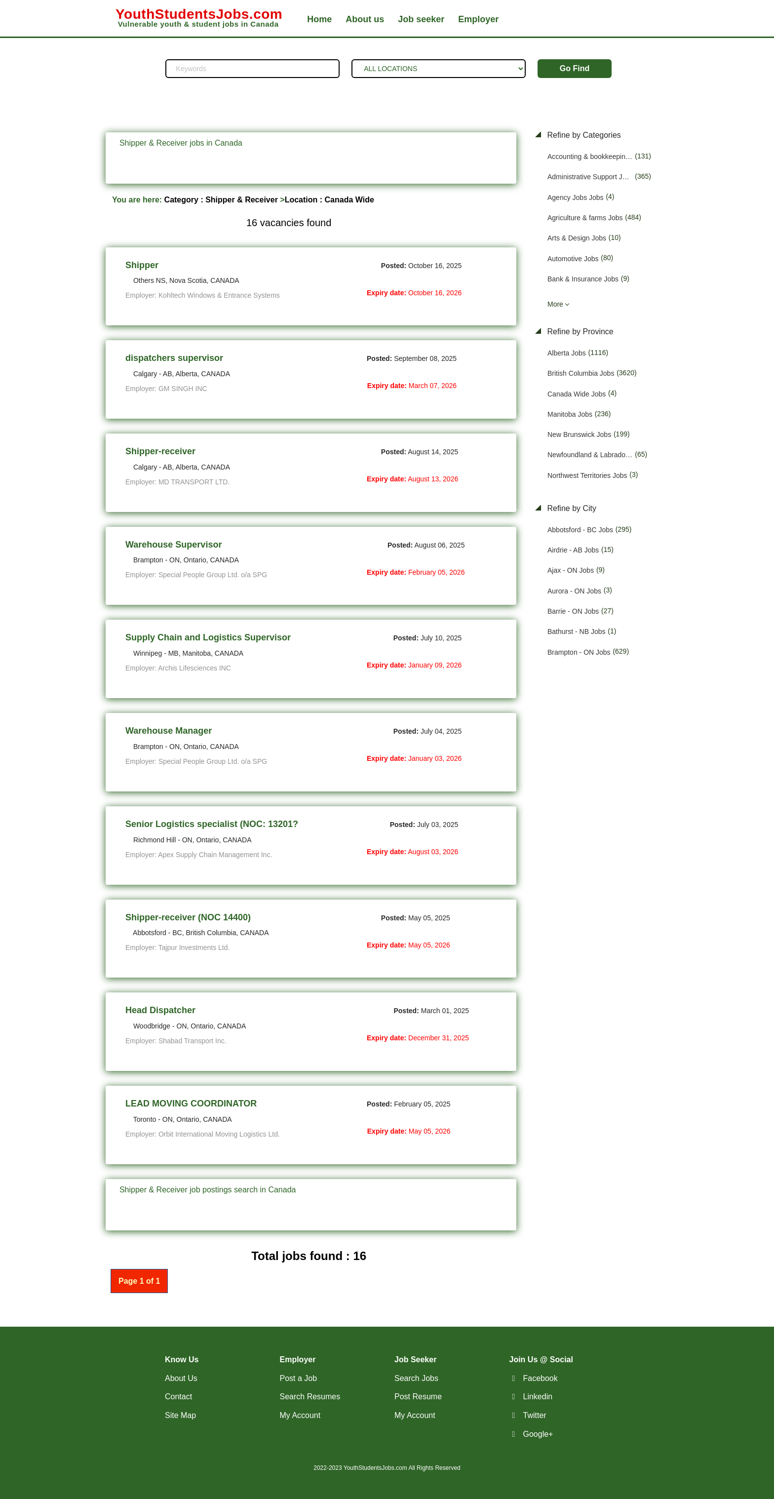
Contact (178, 1396)
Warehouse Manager (168, 731)
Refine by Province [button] (579, 331)
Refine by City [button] (570, 508)
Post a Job (298, 1378)
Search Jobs (416, 1378)
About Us (181, 1378)
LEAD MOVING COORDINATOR (191, 1103)
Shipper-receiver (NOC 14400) (188, 917)
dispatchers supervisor (174, 358)
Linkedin (538, 1396)
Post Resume (418, 1396)
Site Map (180, 1415)
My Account (300, 1415)
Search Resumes (310, 1396)
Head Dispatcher (160, 1010)
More (555, 304)
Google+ (538, 1434)
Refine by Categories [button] (583, 135)
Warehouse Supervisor (173, 545)
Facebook (540, 1378)
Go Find (574, 68)
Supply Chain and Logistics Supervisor (208, 637)
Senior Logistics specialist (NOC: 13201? (211, 824)
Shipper (141, 265)
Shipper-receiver (160, 451)
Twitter (534, 1415)
